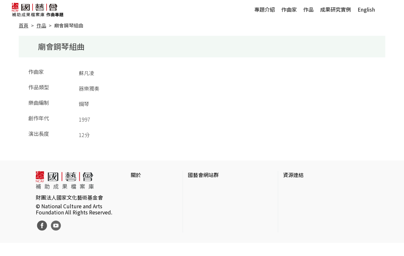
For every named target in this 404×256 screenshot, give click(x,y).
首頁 (23, 25)
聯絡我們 (141, 208)
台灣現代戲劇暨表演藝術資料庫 (319, 229)
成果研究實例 (335, 9)
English (366, 9)
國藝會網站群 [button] (203, 175)
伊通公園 (293, 198)
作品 (308, 9)
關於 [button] (136, 175)
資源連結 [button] (293, 175)
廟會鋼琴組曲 (68, 25)
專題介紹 (264, 9)
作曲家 (289, 9)
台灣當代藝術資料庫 (306, 188)
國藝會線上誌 (203, 198)
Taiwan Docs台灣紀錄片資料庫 (318, 239)
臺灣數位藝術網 (301, 208)
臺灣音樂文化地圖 (303, 218)
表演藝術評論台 (206, 208)
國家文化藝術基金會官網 (216, 188)
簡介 (136, 188)
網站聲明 (141, 198)
